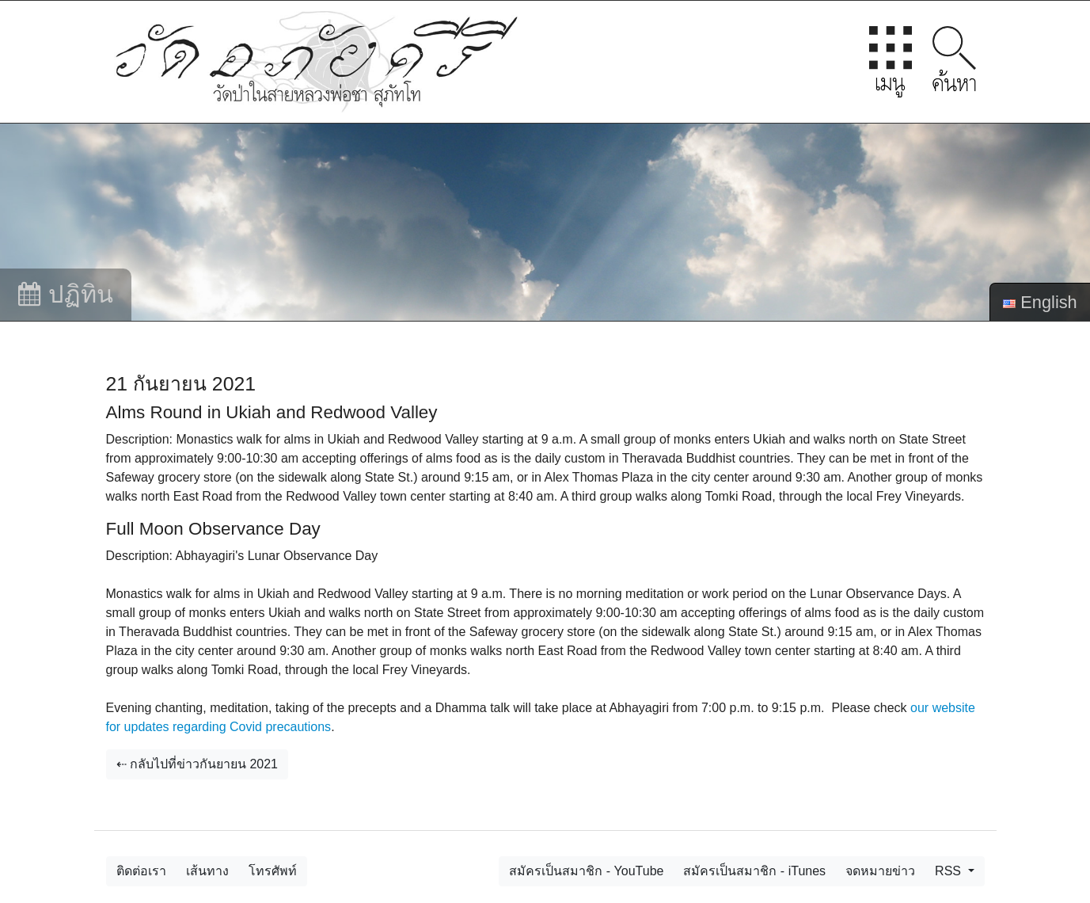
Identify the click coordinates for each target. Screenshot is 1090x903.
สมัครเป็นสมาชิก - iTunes (754, 871)
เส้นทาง (207, 871)
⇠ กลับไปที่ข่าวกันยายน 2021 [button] (197, 764)
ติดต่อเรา (141, 871)
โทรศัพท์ (273, 871)
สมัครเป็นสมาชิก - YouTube (586, 871)
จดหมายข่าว (880, 871)
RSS (949, 871)
